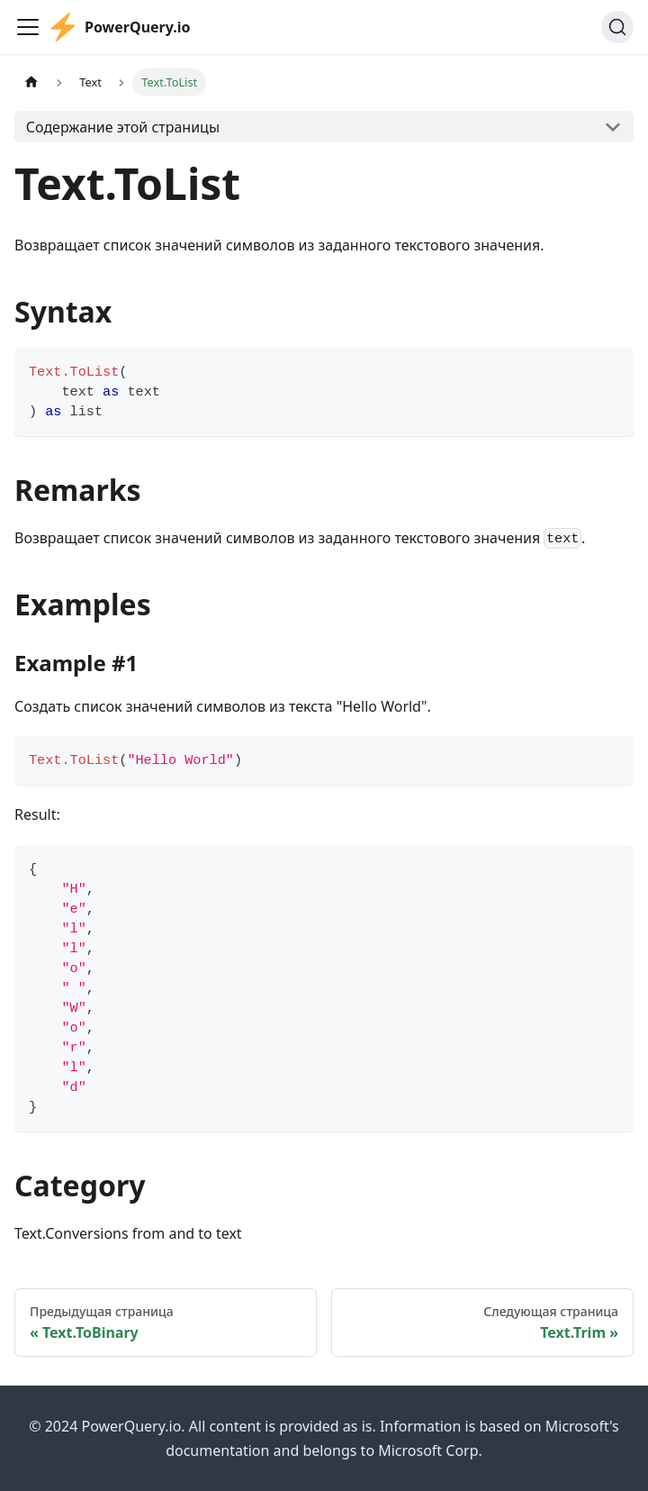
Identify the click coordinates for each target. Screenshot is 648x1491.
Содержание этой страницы (123, 127)
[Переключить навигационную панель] (27, 27)
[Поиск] (617, 27)
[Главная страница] (31, 82)
